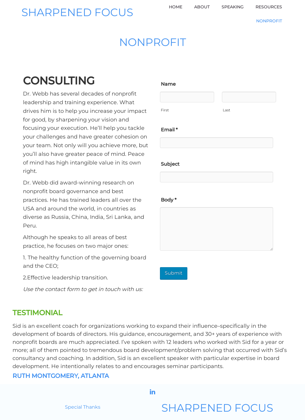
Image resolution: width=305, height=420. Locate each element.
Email (169, 130)
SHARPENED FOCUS (77, 13)
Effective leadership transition (67, 277)
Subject (170, 164)
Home (175, 7)
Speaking (233, 7)
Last (226, 110)
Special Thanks (82, 407)
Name (168, 84)
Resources (269, 7)
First (165, 110)
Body (168, 200)
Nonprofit (269, 21)
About (202, 7)
